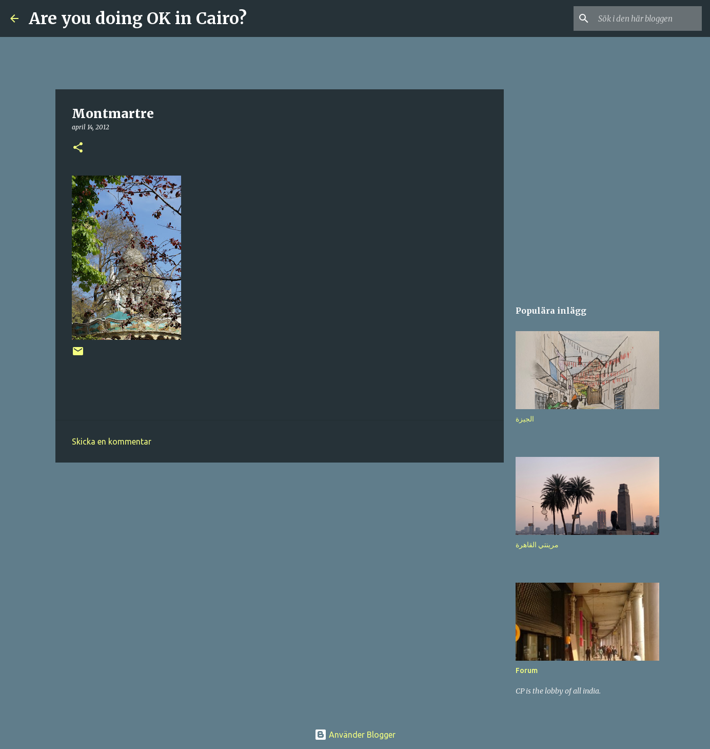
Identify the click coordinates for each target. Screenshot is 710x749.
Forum (527, 670)
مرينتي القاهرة (537, 545)
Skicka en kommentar (111, 441)
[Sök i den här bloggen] (648, 18)
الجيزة (525, 419)
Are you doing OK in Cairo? (138, 18)
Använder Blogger (355, 734)
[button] (78, 148)
